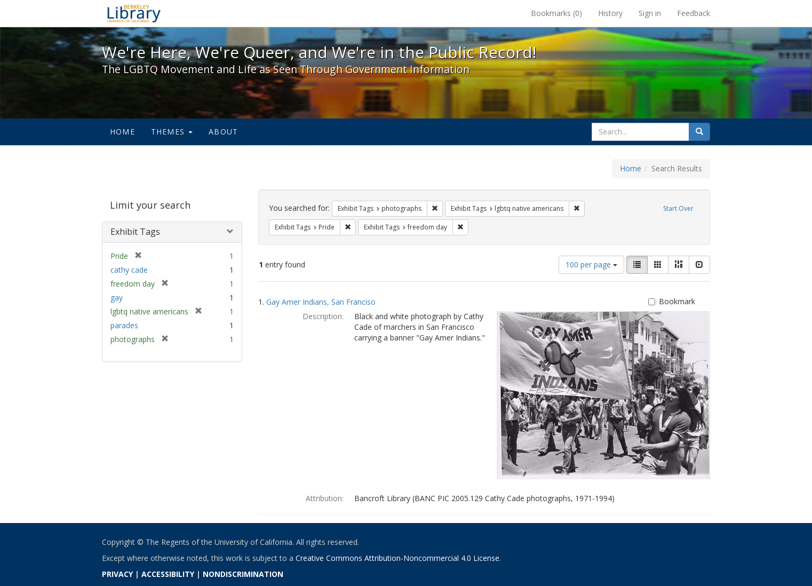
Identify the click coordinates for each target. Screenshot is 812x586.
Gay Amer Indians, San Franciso (321, 302)
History (610, 13)
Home (122, 131)
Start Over (678, 208)
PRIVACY (117, 574)
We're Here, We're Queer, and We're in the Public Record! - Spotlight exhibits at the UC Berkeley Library (134, 13)
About (223, 131)
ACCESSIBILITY (167, 574)
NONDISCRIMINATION (243, 574)
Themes (172, 131)
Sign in (650, 13)
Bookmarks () (556, 13)
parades (124, 325)
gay (116, 297)
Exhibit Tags (135, 231)
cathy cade (129, 270)
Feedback (693, 13)
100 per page (591, 264)
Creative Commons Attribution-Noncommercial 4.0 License (397, 558)
